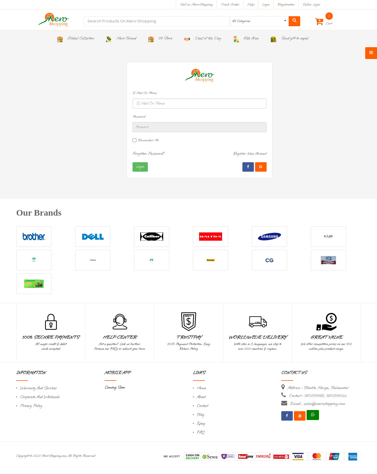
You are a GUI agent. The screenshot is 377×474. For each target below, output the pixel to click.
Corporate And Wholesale (39, 397)
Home (201, 388)
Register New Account (250, 154)
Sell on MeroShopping (196, 4)
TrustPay (188, 337)
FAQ (200, 432)
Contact (202, 406)
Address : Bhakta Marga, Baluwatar (318, 388)
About (201, 397)
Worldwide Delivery (258, 337)
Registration (286, 4)
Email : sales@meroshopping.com (317, 404)
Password (139, 116)
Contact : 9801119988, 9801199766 (318, 396)
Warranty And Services (38, 388)
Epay (201, 424)
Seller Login (311, 4)
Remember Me (148, 140)
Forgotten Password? (149, 154)
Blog (200, 415)
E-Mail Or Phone (145, 93)
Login (266, 4)
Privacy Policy (31, 406)
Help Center (120, 337)
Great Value (326, 337)
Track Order (229, 4)
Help (250, 4)
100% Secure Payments (50, 337)
